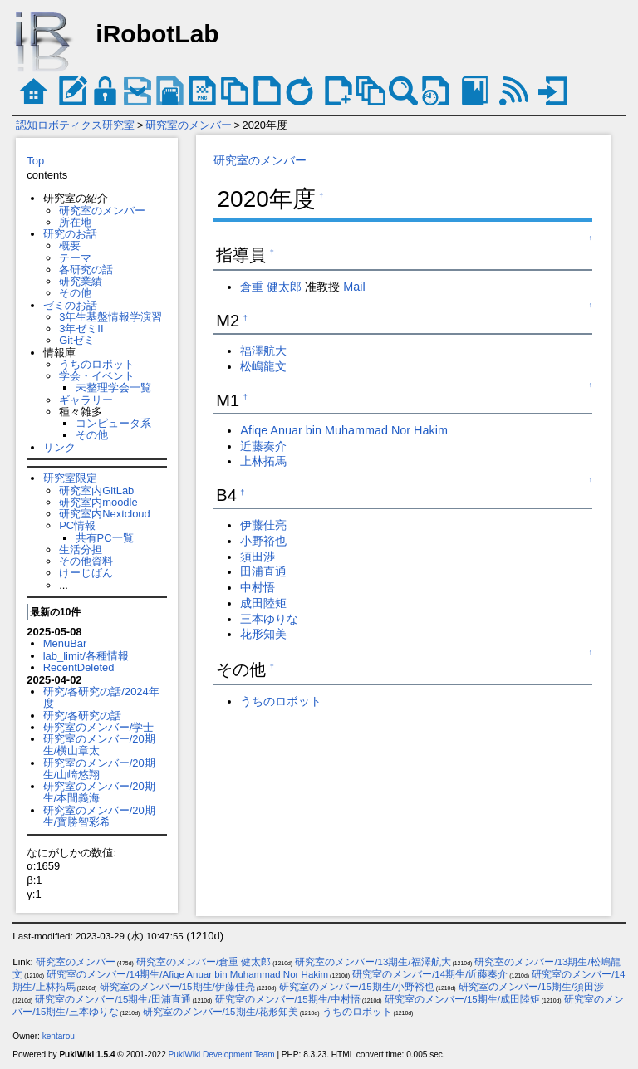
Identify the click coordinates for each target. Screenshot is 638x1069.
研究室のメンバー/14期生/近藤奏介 (430, 974)
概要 (70, 245)
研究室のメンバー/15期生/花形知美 (220, 1012)
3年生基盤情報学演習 (110, 317)
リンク (59, 447)
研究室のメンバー (188, 125)
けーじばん (86, 572)
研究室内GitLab (96, 490)
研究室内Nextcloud (104, 514)
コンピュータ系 (113, 423)
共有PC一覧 (105, 538)
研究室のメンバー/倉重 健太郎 (203, 962)
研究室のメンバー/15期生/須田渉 (531, 987)
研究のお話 (70, 234)
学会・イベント (97, 376)
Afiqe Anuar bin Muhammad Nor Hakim (344, 430)
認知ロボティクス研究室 (75, 125)
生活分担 (80, 549)
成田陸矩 (263, 603)
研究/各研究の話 (82, 715)
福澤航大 (263, 350)
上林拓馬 (263, 461)
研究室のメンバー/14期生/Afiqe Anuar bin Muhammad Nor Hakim (187, 974)
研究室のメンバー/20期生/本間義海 (99, 792)
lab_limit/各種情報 (86, 656)
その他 (75, 293)
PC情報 (77, 525)
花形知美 (263, 633)
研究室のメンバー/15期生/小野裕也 (356, 987)
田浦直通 (263, 571)
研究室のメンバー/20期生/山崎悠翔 (99, 769)
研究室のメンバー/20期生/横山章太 (99, 745)
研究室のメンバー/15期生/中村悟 (288, 999)
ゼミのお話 (70, 305)
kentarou (58, 1036)
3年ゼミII (81, 328)
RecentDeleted (79, 667)
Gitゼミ (77, 340)
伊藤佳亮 (263, 525)
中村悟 (257, 587)
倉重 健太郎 (271, 286)
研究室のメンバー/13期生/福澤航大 (372, 962)
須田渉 (257, 556)
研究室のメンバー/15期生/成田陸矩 (462, 999)
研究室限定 (70, 478)
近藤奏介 (263, 446)
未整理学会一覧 (113, 387)
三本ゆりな (269, 618)
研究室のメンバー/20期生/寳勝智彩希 (99, 816)
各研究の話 (86, 269)
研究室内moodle (98, 502)
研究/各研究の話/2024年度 (101, 697)
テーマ (75, 258)
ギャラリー (86, 400)
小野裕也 (263, 540)
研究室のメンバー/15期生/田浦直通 (112, 999)
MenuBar (65, 643)
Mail (354, 286)
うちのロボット (97, 364)
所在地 (75, 222)
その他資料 (86, 561)
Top (35, 160)
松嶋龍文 (263, 366)
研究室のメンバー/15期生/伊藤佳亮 (177, 987)
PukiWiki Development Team (222, 1054)
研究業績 (80, 281)
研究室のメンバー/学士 (99, 727)
